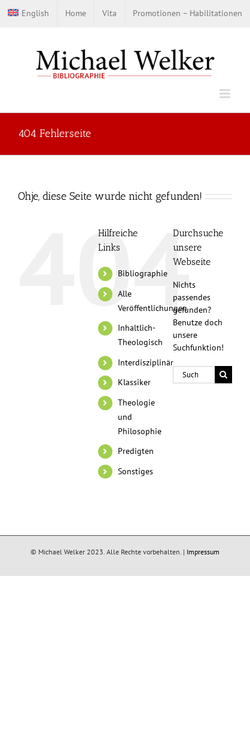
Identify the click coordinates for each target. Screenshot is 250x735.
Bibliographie (142, 273)
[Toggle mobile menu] (225, 93)
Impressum (203, 551)
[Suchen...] (194, 374)
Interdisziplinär (145, 362)
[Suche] (223, 374)
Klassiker (134, 382)
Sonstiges (135, 471)
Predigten (136, 451)
